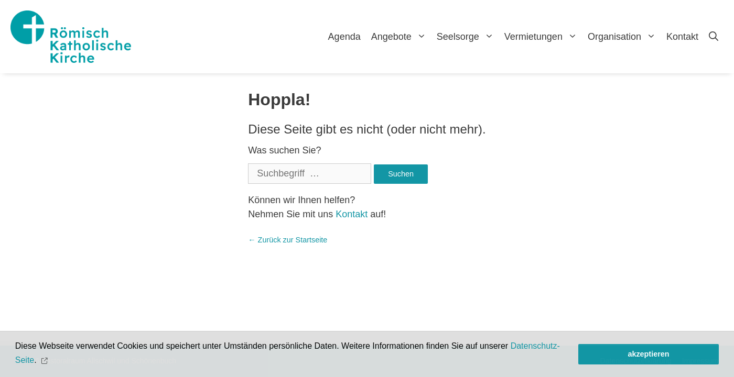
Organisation (624, 36)
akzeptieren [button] (648, 354)
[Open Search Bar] (714, 36)
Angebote (401, 36)
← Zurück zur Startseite (287, 240)
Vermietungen (543, 36)
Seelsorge (468, 36)
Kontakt (682, 36)
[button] (45, 360)
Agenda (344, 36)
